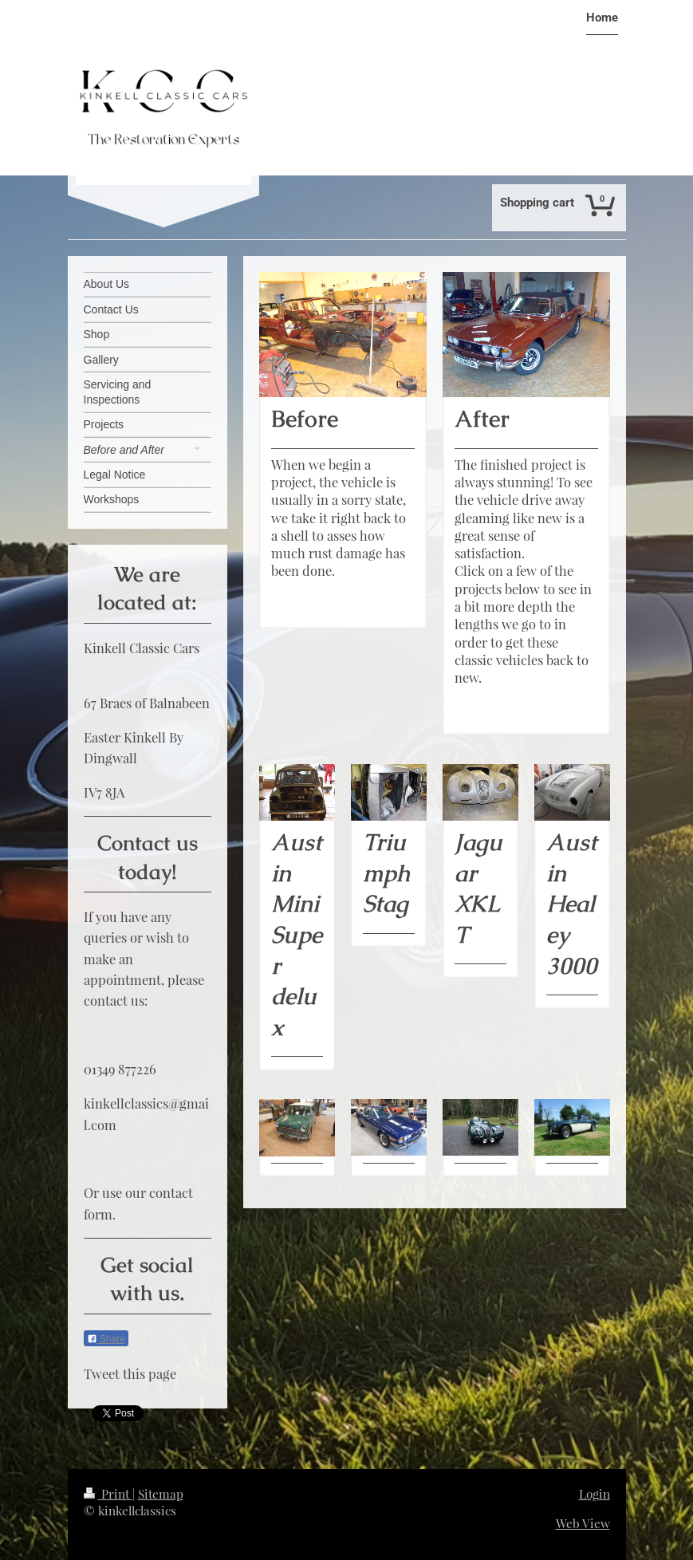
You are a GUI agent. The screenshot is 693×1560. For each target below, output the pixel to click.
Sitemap (160, 1493)
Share (106, 1339)
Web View (583, 1523)
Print (108, 1493)
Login (594, 1493)
